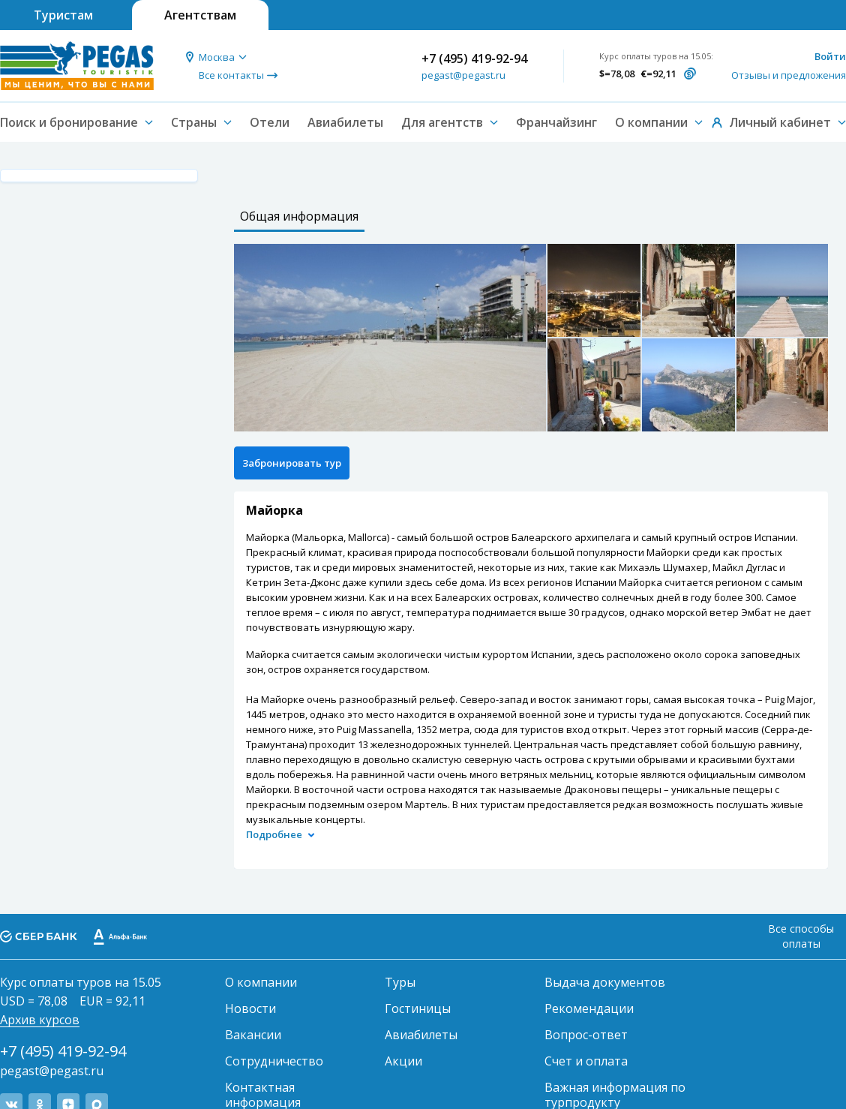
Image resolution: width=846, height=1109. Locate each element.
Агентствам (200, 15)
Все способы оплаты (801, 936)
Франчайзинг (556, 122)
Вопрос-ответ (586, 1034)
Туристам (63, 15)
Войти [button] (830, 56)
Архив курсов (40, 1019)
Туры (400, 982)
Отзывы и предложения (788, 75)
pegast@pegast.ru (464, 75)
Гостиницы (418, 1008)
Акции (403, 1061)
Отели (270, 122)
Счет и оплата (586, 1061)
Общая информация (299, 216)
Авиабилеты (345, 122)
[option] (390, 337)
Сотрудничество (274, 1061)
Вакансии (253, 1034)
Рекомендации (589, 1008)
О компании (261, 982)
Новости (250, 1008)
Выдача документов (604, 982)
